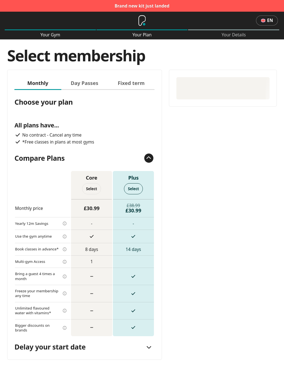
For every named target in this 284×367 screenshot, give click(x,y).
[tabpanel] (84, 213)
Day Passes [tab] (84, 83)
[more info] (64, 223)
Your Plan (141, 35)
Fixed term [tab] (131, 83)
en (267, 20)
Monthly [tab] (38, 83)
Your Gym (50, 35)
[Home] (142, 20)
